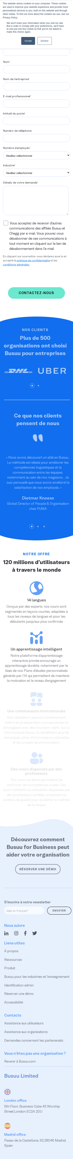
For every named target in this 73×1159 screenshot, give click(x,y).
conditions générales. (16, 264)
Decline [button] (44, 41)
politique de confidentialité (33, 260)
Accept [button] (28, 41)
